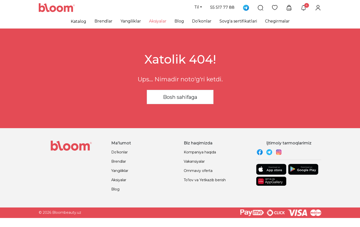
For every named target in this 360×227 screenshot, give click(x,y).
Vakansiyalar (194, 161)
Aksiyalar (157, 21)
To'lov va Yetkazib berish (205, 180)
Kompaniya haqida (200, 152)
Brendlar (103, 21)
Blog (179, 21)
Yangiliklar (130, 21)
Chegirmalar (277, 21)
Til (196, 7)
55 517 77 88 (222, 7)
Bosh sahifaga (180, 97)
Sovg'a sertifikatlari (238, 21)
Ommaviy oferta (198, 170)
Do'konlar (202, 21)
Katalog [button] (78, 21)
